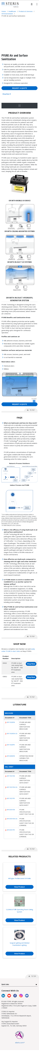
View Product (19, 887)
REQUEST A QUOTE (19, 88)
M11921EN (11, 776)
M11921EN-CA (12, 787)
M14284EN (11, 756)
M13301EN (11, 810)
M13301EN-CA (12, 819)
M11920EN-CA (12, 733)
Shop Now (6, 94)
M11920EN (11, 722)
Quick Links (5, 984)
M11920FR (11, 745)
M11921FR (11, 798)
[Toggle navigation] (19, 106)
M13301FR (11, 830)
